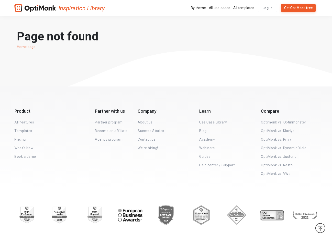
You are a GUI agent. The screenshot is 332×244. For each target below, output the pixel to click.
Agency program (108, 139)
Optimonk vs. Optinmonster (283, 122)
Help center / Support (217, 165)
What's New (23, 148)
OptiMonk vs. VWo (275, 174)
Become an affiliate (111, 131)
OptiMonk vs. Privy (276, 139)
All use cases (219, 8)
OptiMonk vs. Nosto (277, 165)
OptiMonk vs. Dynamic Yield (283, 148)
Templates (23, 131)
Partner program (109, 122)
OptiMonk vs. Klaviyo (278, 131)
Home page (26, 47)
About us (145, 122)
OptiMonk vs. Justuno (279, 157)
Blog (203, 131)
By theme (198, 8)
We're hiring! (148, 148)
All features (24, 122)
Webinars (207, 148)
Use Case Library (213, 122)
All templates (243, 8)
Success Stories (151, 131)
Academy (207, 139)
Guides (204, 157)
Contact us (146, 139)
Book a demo (25, 157)
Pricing (20, 139)
